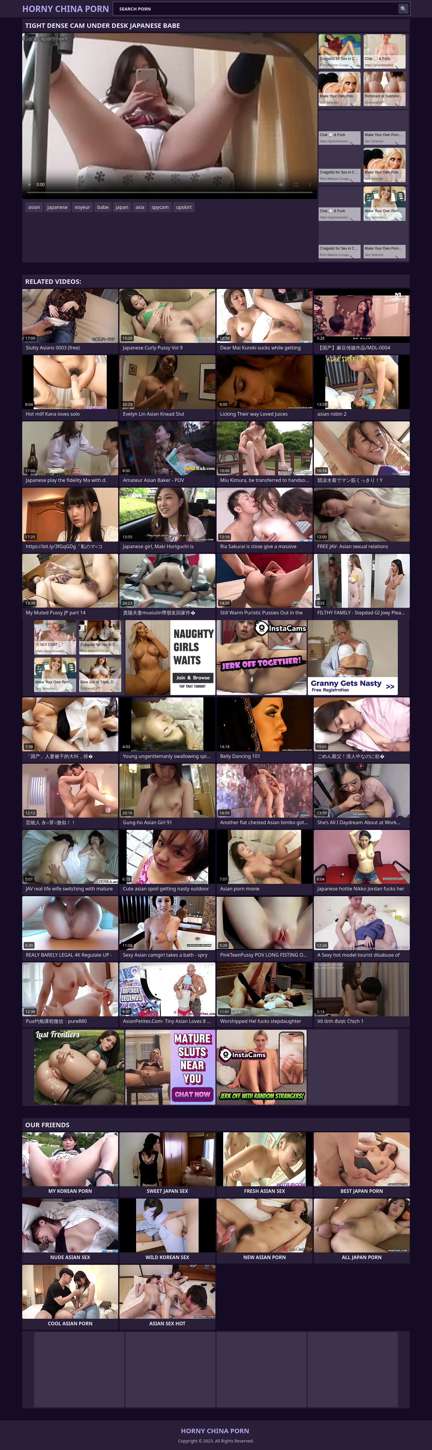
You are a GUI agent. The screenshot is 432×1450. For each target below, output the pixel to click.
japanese (57, 207)
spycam (160, 207)
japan (122, 207)
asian (34, 207)
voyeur (82, 207)
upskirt (184, 207)
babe (103, 207)
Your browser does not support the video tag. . (169, 116)
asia (140, 207)
